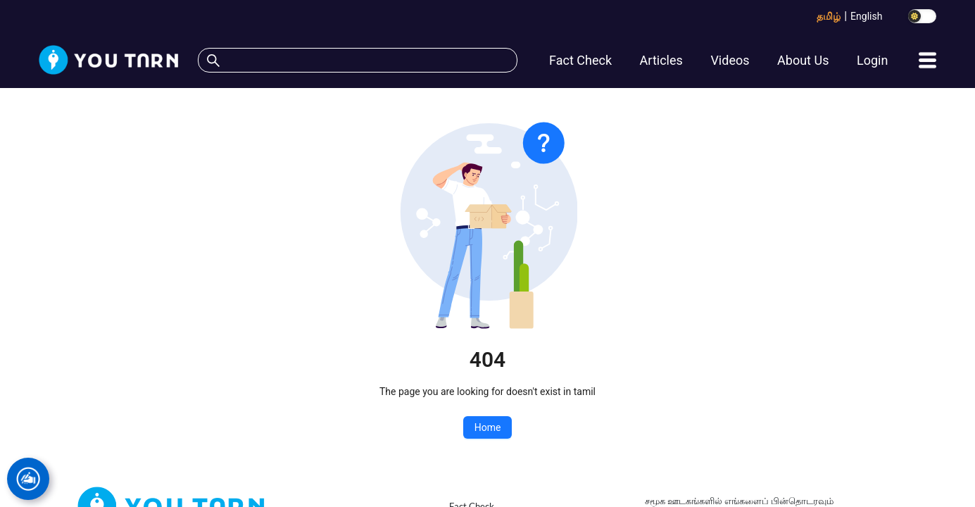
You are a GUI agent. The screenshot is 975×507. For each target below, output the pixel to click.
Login (872, 60)
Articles (661, 60)
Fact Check (580, 60)
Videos (729, 60)
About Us (803, 60)
